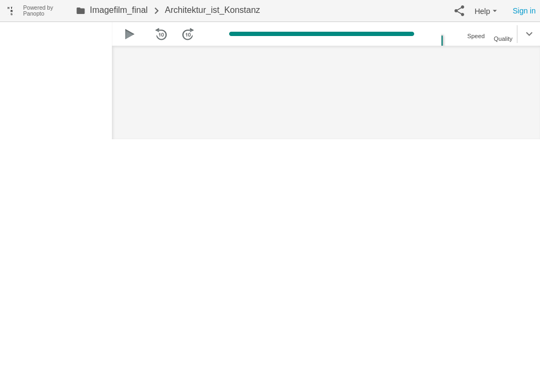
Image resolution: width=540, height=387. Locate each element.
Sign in (524, 10)
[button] (459, 11)
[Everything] (11, 9)
